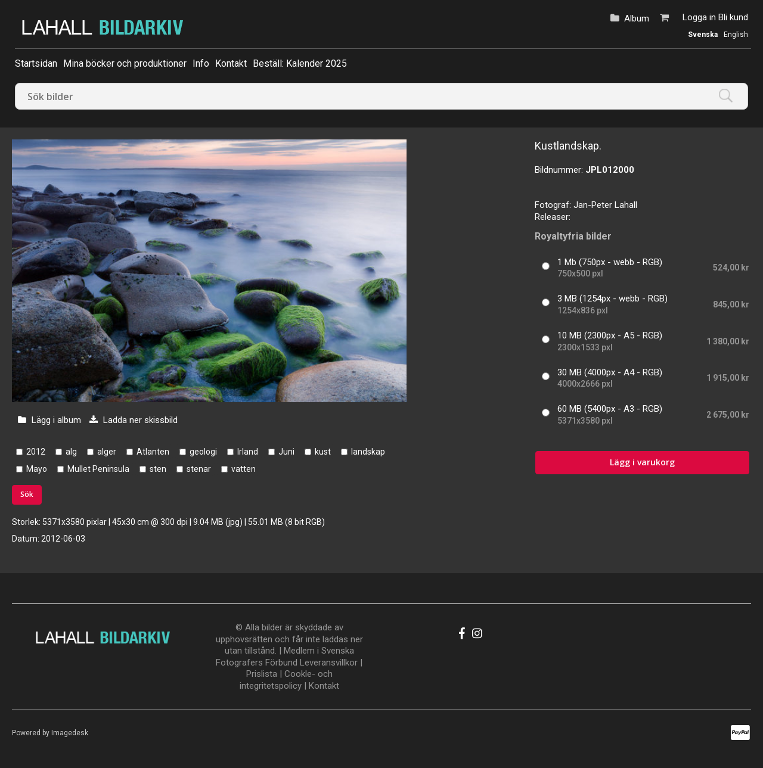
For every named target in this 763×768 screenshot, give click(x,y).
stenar (199, 469)
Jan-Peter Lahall (605, 205)
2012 (35, 451)
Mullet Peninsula (98, 469)
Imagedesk (69, 733)
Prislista (261, 673)
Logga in (699, 17)
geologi (203, 451)
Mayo (36, 469)
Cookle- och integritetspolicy (286, 679)
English (736, 34)
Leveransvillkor (329, 662)
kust (323, 451)
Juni (286, 451)
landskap (368, 451)
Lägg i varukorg (642, 462)
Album (636, 18)
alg (71, 451)
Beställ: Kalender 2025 (300, 63)
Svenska (703, 34)
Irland (247, 451)
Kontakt (231, 63)
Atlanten (153, 451)
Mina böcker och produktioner (125, 63)
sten (158, 469)
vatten (243, 469)
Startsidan (36, 63)
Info (201, 63)
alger (106, 451)
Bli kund (733, 17)
